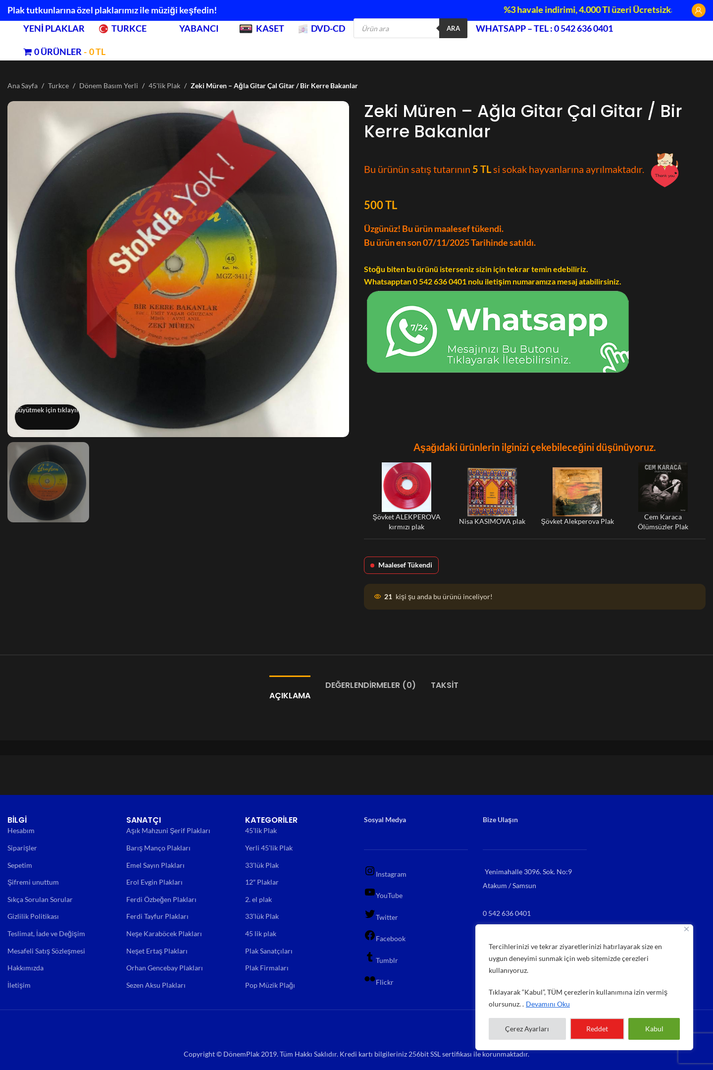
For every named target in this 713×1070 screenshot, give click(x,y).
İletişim (19, 985)
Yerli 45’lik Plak (269, 848)
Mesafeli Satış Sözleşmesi (46, 951)
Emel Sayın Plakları (155, 865)
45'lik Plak (164, 85)
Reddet (597, 1028)
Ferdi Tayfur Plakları (157, 916)
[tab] (289, 691)
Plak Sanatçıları (269, 951)
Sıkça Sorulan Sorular (40, 899)
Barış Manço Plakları (158, 848)
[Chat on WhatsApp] (498, 331)
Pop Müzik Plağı (270, 985)
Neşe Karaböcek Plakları (164, 933)
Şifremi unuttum (33, 882)
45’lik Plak (261, 830)
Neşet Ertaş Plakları (157, 951)
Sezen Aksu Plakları (156, 985)
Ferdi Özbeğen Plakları (161, 899)
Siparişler (22, 848)
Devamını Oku (548, 1004)
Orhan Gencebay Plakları (164, 967)
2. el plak (258, 899)
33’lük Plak (262, 865)
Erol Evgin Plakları (154, 882)
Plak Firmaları (267, 967)
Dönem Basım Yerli (108, 85)
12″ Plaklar (262, 882)
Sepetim (19, 865)
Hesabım (21, 830)
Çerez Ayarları (527, 1028)
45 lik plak (260, 933)
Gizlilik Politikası (33, 916)
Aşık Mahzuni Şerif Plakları (168, 830)
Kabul (654, 1028)
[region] (584, 987)
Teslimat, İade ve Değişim (46, 933)
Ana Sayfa (22, 85)
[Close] (686, 929)
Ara (453, 28)
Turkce (58, 85)
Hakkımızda (25, 967)
